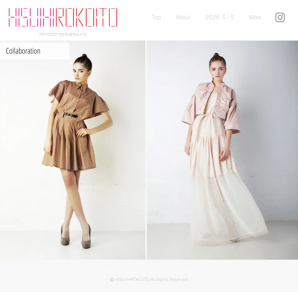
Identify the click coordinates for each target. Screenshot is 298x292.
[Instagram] (280, 17)
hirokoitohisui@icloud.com (184, 272)
